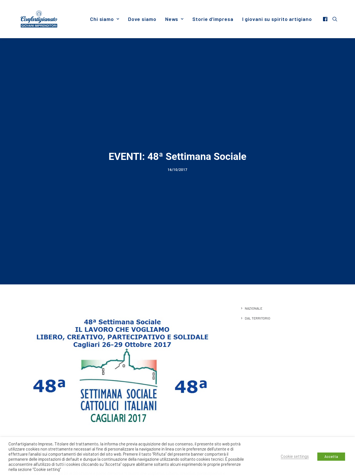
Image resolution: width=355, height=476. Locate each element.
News (174, 19)
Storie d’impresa (212, 19)
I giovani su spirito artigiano (277, 19)
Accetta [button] (331, 456)
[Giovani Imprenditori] (39, 19)
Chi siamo (104, 19)
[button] (326, 19)
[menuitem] (104, 19)
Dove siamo (142, 19)
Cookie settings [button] (295, 456)
